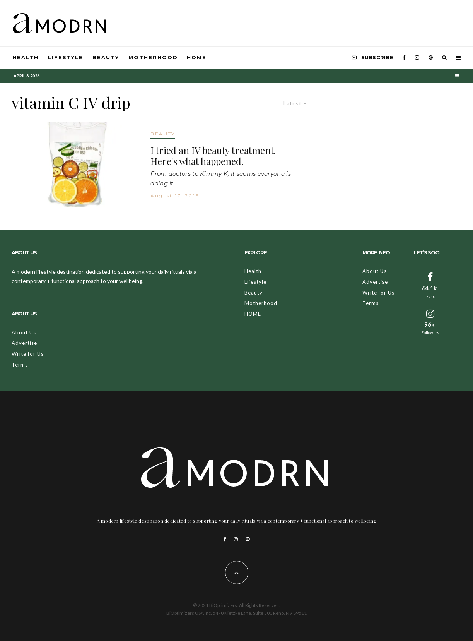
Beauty (105, 57)
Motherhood (153, 57)
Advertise (24, 343)
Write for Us (28, 354)
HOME (197, 57)
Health (25, 57)
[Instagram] (417, 58)
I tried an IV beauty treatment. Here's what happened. (213, 156)
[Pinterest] (430, 58)
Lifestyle (66, 57)
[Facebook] (404, 58)
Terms (20, 365)
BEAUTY (162, 134)
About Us (24, 332)
